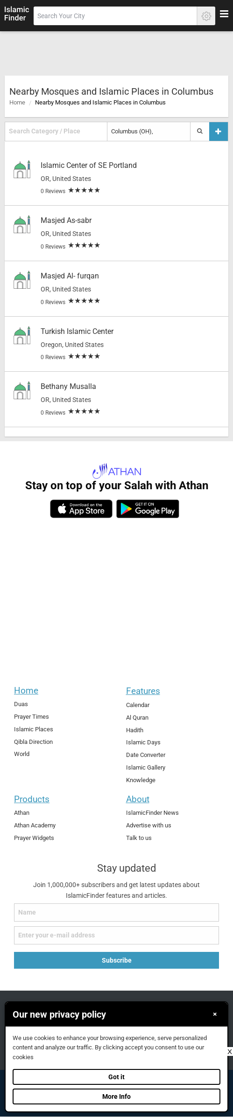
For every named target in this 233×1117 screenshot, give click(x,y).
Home (17, 102)
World (21, 753)
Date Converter (145, 754)
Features (143, 691)
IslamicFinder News (152, 812)
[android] (147, 509)
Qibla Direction (33, 741)
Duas (21, 704)
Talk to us (139, 837)
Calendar (137, 704)
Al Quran (137, 717)
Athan (21, 812)
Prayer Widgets (34, 837)
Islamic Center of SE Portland (89, 165)
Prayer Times (31, 716)
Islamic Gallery (145, 767)
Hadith (134, 730)
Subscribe (117, 960)
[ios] (81, 509)
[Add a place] (218, 131)
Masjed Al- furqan (70, 275)
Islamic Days (143, 742)
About (137, 799)
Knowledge (140, 780)
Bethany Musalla (68, 386)
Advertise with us (148, 825)
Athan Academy (35, 825)
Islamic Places (33, 729)
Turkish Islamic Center (77, 331)
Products (31, 799)
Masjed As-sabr (66, 220)
